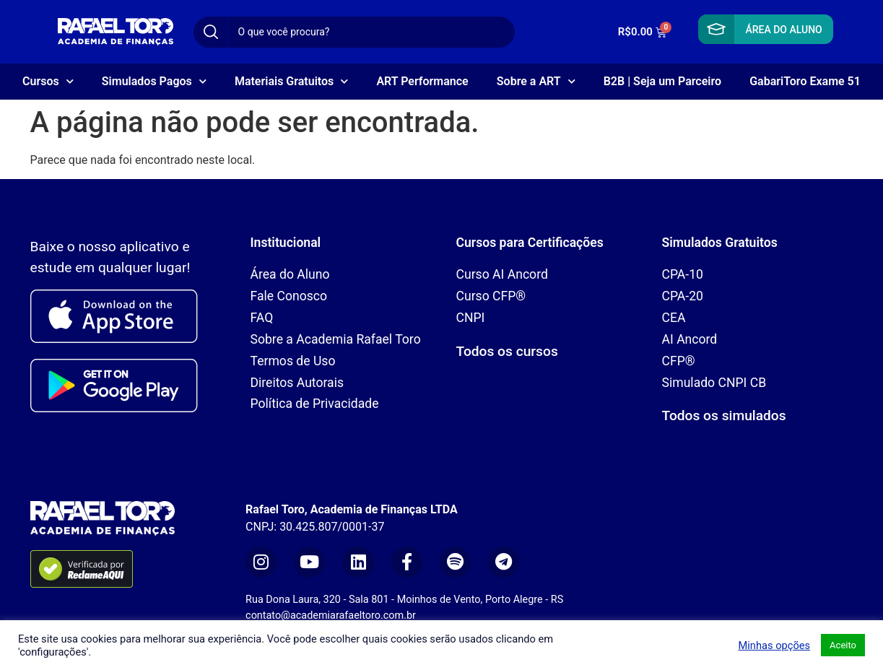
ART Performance (422, 81)
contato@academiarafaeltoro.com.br (330, 615)
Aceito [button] (843, 645)
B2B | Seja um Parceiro (662, 81)
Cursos (48, 81)
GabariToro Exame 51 (805, 81)
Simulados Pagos (154, 81)
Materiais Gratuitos (291, 81)
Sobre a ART (536, 81)
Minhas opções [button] (774, 645)
